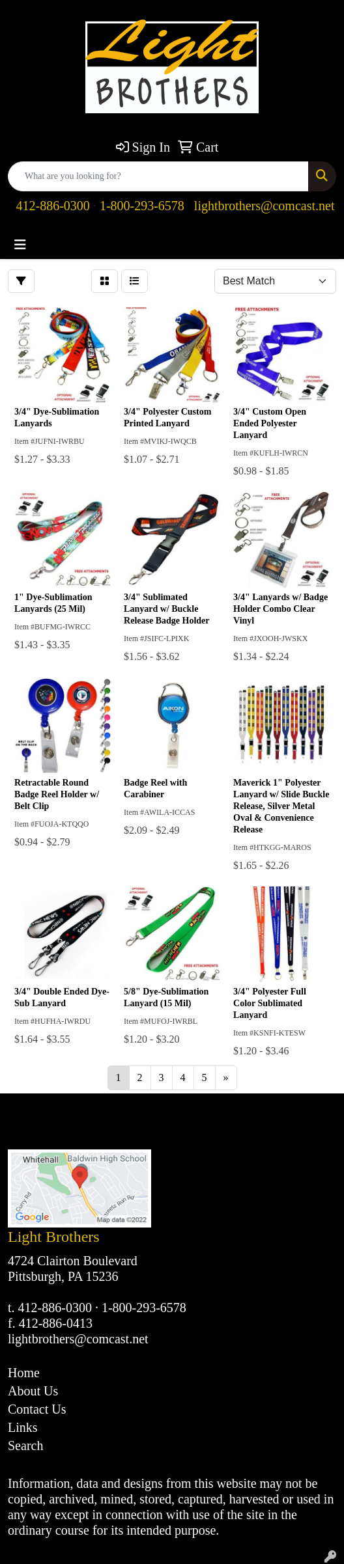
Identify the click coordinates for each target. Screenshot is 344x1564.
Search (25, 1445)
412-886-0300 (53, 206)
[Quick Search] (158, 176)
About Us (33, 1391)
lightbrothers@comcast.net (264, 206)
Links (23, 1427)
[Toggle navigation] (20, 245)
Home (24, 1372)
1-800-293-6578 (142, 206)
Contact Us (37, 1409)
